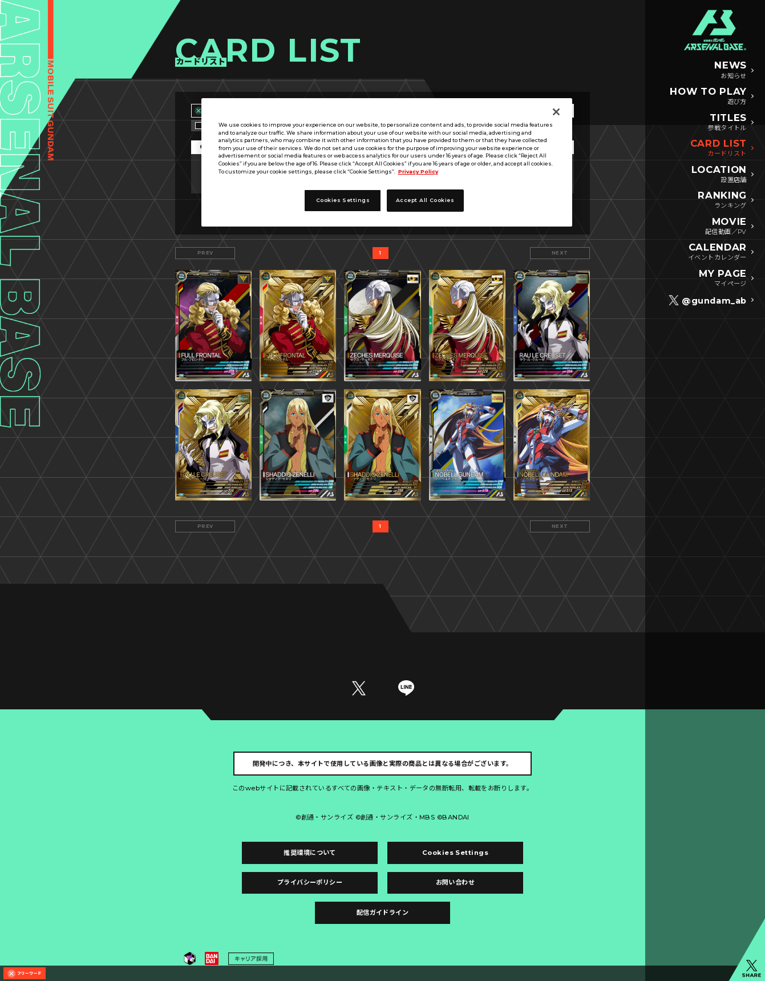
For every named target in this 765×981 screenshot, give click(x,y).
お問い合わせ (455, 882)
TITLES (727, 122)
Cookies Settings (455, 853)
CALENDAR (717, 252)
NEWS (730, 70)
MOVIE (726, 226)
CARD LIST (718, 148)
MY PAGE (723, 278)
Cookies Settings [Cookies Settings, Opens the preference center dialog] (343, 200)
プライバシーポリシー (309, 882)
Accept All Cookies (425, 200)
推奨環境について (310, 853)
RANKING (722, 200)
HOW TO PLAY (708, 96)
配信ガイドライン (383, 913)
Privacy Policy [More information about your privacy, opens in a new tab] (418, 171)
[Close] (556, 111)
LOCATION (719, 174)
